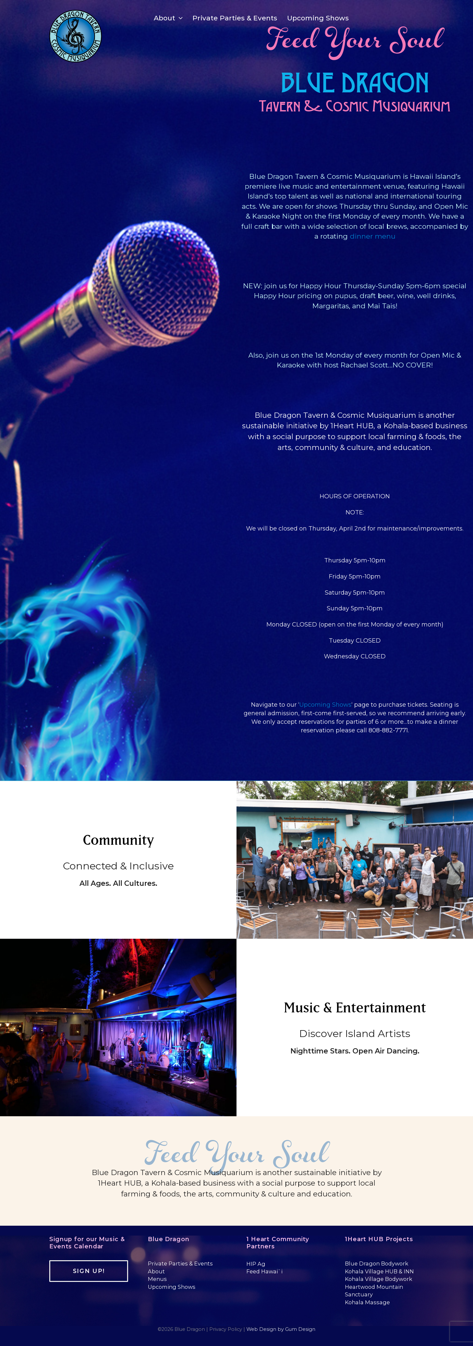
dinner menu (372, 236)
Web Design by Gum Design (280, 1329)
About (156, 1271)
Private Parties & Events (180, 1263)
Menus (157, 1279)
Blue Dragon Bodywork (376, 1263)
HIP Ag (255, 1264)
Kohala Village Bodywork (378, 1279)
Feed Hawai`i (264, 1271)
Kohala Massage (367, 1302)
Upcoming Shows (325, 704)
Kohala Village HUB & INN (379, 1271)
